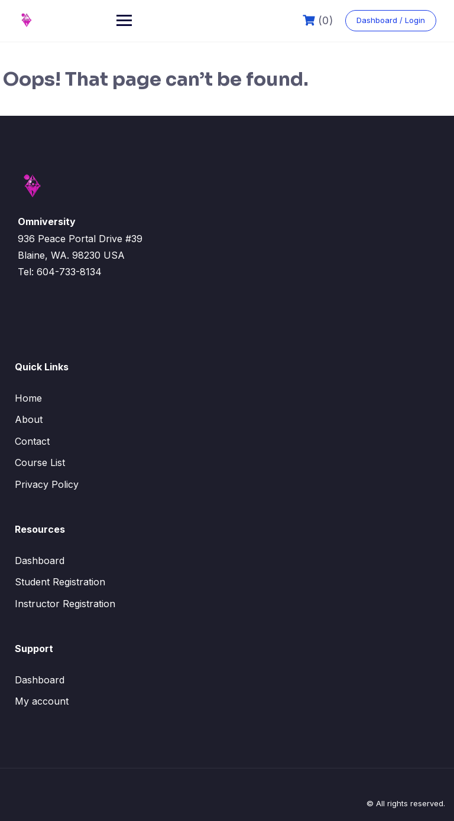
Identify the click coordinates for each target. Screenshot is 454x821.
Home (28, 398)
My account (42, 701)
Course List (40, 462)
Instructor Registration (65, 604)
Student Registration (60, 582)
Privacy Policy (47, 484)
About (29, 419)
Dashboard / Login (390, 20)
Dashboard (39, 560)
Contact (32, 441)
